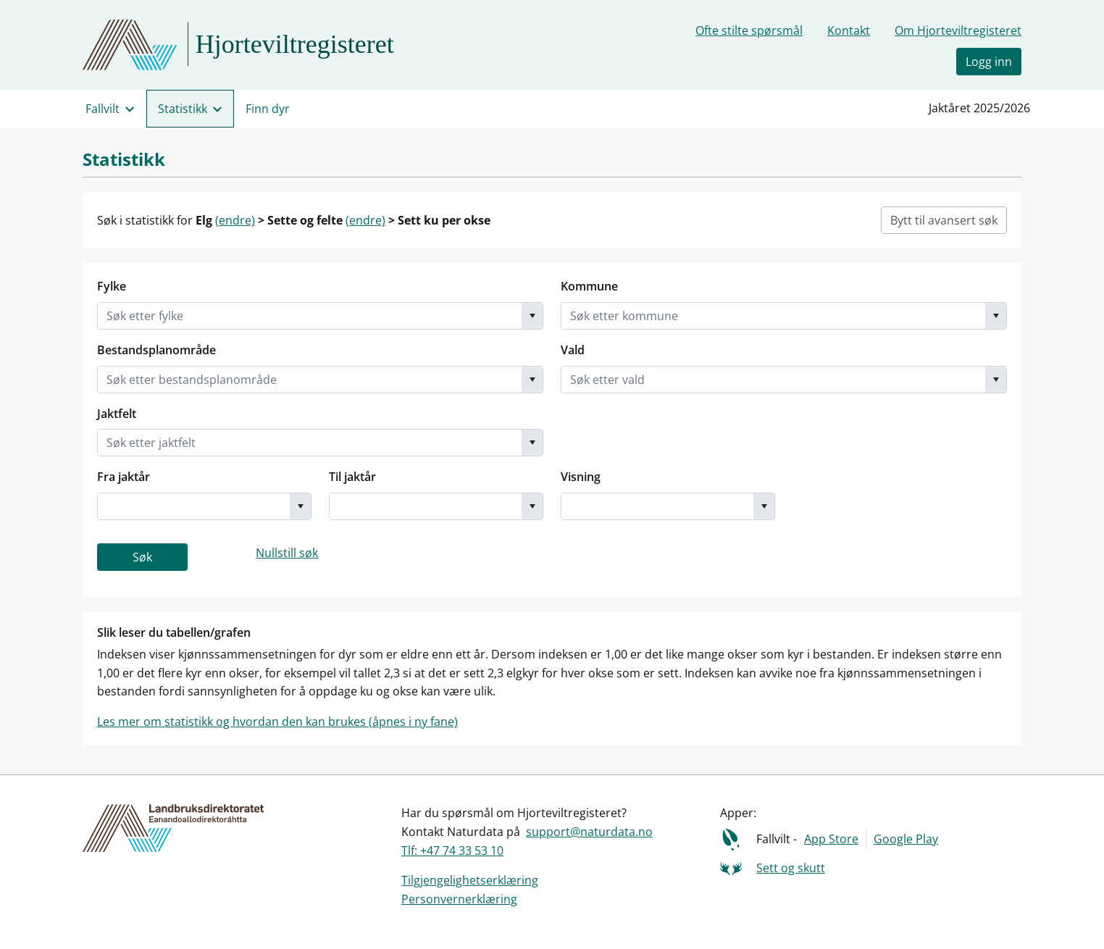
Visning (581, 477)
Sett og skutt (790, 868)
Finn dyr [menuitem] (268, 109)
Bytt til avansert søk (944, 220)
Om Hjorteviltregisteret (958, 30)
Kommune (589, 286)
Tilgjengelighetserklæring (469, 880)
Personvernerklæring (459, 899)
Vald (573, 350)
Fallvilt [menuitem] (102, 109)
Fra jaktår (123, 477)
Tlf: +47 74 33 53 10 (452, 850)
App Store (831, 839)
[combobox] (310, 316)
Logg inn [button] (989, 62)
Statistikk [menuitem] (182, 109)
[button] (532, 316)
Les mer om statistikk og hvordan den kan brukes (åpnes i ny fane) (277, 721)
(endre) (235, 220)
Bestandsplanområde (156, 350)
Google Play (906, 839)
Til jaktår (352, 477)
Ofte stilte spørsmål (749, 30)
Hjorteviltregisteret (295, 44)
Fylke (111, 286)
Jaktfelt (116, 414)
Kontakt (848, 30)
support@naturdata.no (589, 832)
